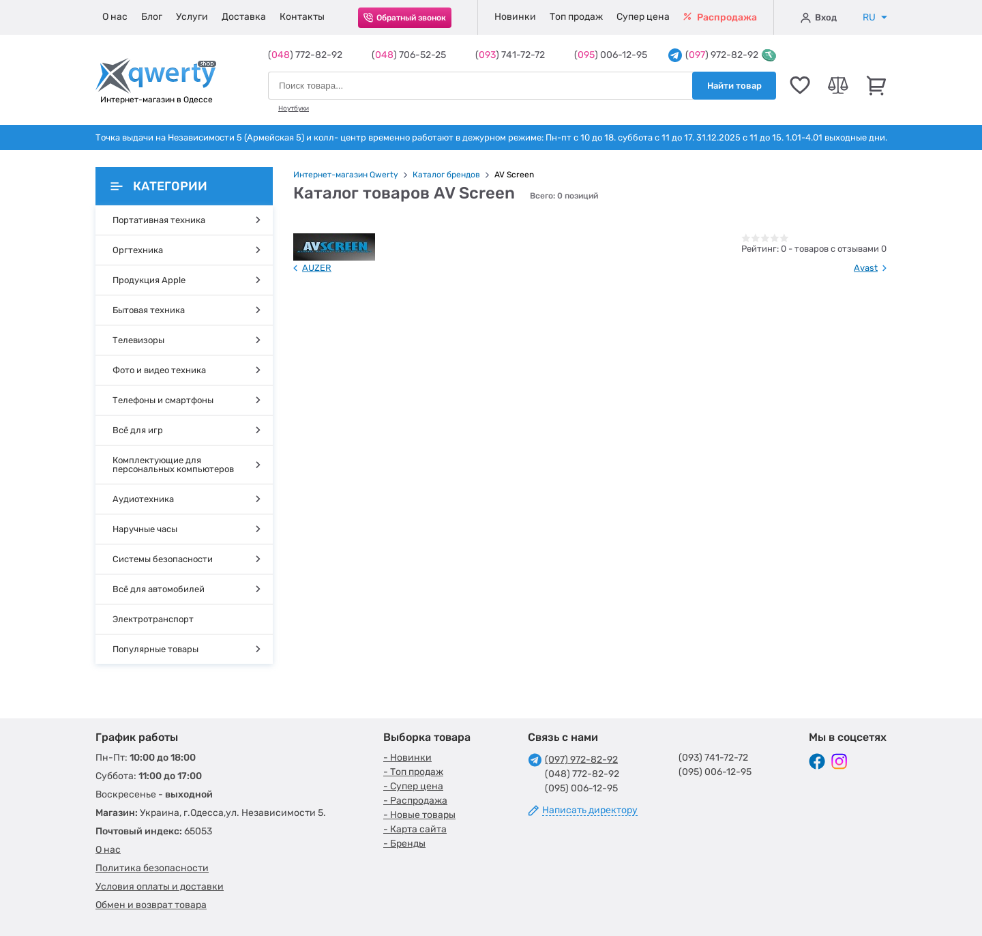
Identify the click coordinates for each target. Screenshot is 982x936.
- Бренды (404, 843)
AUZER (316, 268)
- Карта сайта (415, 829)
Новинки (515, 17)
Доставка (244, 17)
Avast (866, 268)
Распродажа (720, 17)
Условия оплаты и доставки (159, 886)
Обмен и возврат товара (151, 905)
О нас (115, 17)
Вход (819, 17)
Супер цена (643, 17)
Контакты (302, 17)
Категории (158, 186)
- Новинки (407, 757)
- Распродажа (415, 800)
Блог (151, 17)
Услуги (192, 17)
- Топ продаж (413, 772)
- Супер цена (413, 786)
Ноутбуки (293, 108)
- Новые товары (419, 815)
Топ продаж (576, 17)
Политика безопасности (152, 868)
